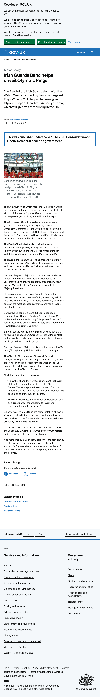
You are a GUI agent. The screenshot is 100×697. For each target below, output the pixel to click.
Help (6, 667)
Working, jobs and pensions (18, 652)
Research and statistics (80, 586)
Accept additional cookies (19, 42)
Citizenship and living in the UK (20, 588)
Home (6, 59)
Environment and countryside (19, 623)
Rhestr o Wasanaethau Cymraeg (46, 671)
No (42, 534)
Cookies (26, 667)
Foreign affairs (10, 506)
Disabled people (12, 600)
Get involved (74, 613)
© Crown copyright (86, 688)
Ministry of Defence (19, 119)
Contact (65, 667)
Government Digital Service (18, 675)
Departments (75, 569)
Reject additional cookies (51, 42)
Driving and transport (15, 606)
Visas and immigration (15, 647)
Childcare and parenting (17, 583)
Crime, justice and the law (17, 594)
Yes (30, 534)
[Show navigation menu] (81, 52)
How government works (80, 607)
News (71, 575)
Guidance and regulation (81, 581)
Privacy (15, 667)
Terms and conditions (15, 671)
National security (12, 511)
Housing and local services (18, 629)
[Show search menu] (92, 52)
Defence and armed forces (24, 59)
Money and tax (12, 635)
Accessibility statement (45, 667)
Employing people (13, 617)
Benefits (8, 565)
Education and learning (16, 612)
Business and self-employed (19, 577)
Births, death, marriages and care (21, 571)
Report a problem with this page (80, 534)
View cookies (75, 42)
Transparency (75, 601)
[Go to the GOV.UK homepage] (14, 52)
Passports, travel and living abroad (22, 641)
